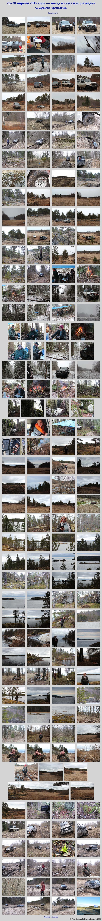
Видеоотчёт (52, 13)
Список (47, 917)
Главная (55, 917)
